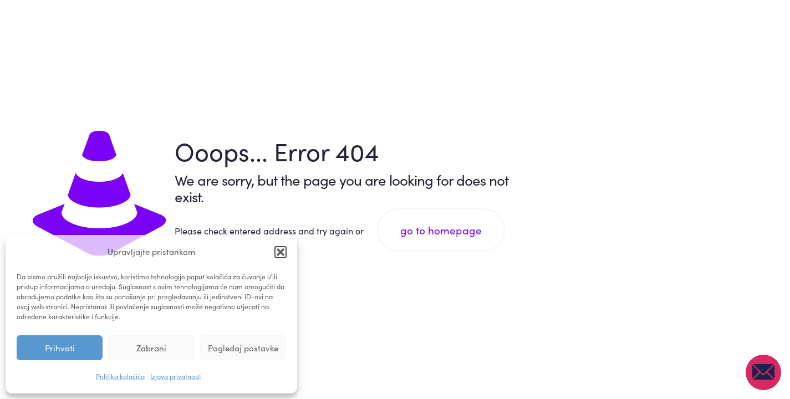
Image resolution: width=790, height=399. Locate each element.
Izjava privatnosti (176, 376)
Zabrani (151, 348)
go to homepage (441, 230)
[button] (280, 252)
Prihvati (60, 348)
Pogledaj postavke (243, 348)
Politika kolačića (120, 376)
